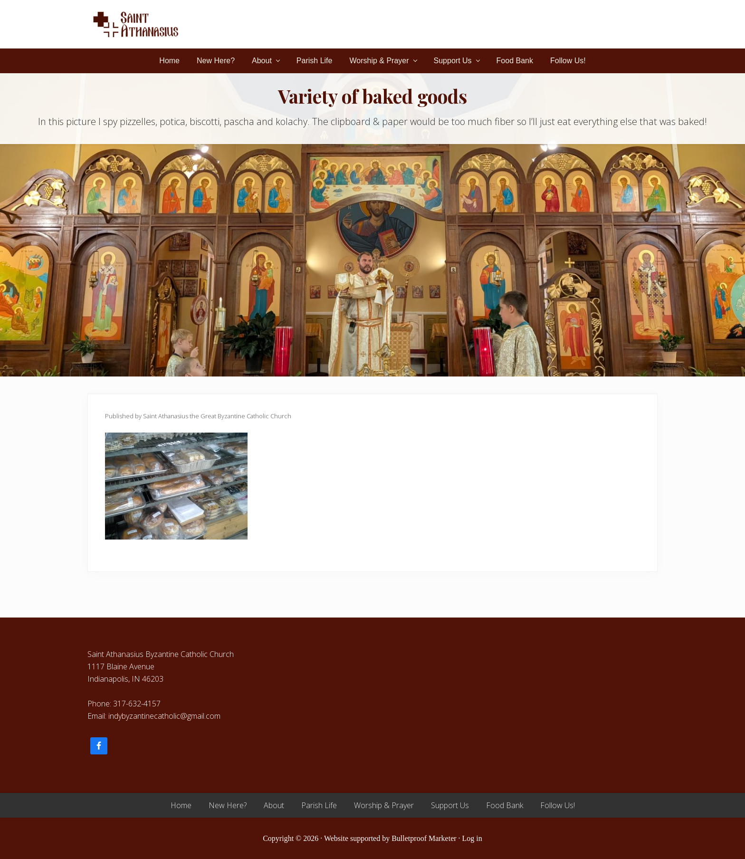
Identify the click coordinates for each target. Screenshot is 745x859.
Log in (472, 838)
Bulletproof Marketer (424, 838)
